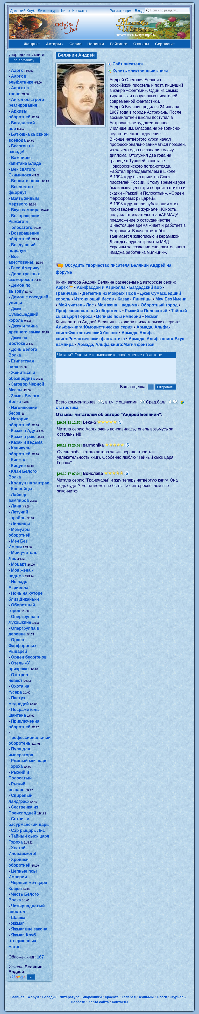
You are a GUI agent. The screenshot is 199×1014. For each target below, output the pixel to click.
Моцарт (18, 564)
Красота (79, 10)
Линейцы (20, 523)
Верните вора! (25, 181)
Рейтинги (118, 44)
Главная (17, 997)
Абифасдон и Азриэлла (101, 287)
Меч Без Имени (171, 299)
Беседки (49, 997)
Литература (48, 10)
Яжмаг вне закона (29, 929)
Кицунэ (18, 465)
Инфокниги (92, 997)
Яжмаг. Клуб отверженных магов (22, 941)
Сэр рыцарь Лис (28, 830)
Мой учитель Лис (76, 305)
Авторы (54, 44)
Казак (123, 299)
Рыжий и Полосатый (146, 311)
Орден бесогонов (29, 657)
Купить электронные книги (140, 71)
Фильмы (146, 997)
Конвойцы (21, 489)
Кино (65, 10)
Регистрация (121, 10)
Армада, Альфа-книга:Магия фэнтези (115, 344)
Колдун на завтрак (30, 483)
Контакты (120, 1002)
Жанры (32, 44)
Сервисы (165, 44)
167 (40, 957)
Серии (75, 44)
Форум (33, 997)
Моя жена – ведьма (117, 305)
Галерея (129, 997)
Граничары (67, 293)
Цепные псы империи (118, 316)
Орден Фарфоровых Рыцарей (23, 646)
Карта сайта (98, 1002)
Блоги (162, 997)
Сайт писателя (127, 64)
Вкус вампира (25, 210)
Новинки (95, 44)
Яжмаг (17, 923)
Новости (78, 1002)
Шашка (18, 917)
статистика (67, 412)
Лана (16, 506)
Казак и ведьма (26, 442)
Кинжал (18, 459)
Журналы (178, 997)
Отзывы (141, 44)
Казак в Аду (23, 430)
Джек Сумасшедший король (23, 314)
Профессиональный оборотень (88, 311)
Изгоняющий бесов (94, 299)
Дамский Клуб (22, 10)
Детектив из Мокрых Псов (109, 293)
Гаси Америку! (26, 268)
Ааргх (17, 70)
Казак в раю (23, 436)
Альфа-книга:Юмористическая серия (94, 327)
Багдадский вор (145, 287)
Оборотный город (159, 305)
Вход (139, 10)
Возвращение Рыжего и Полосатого (24, 222)
